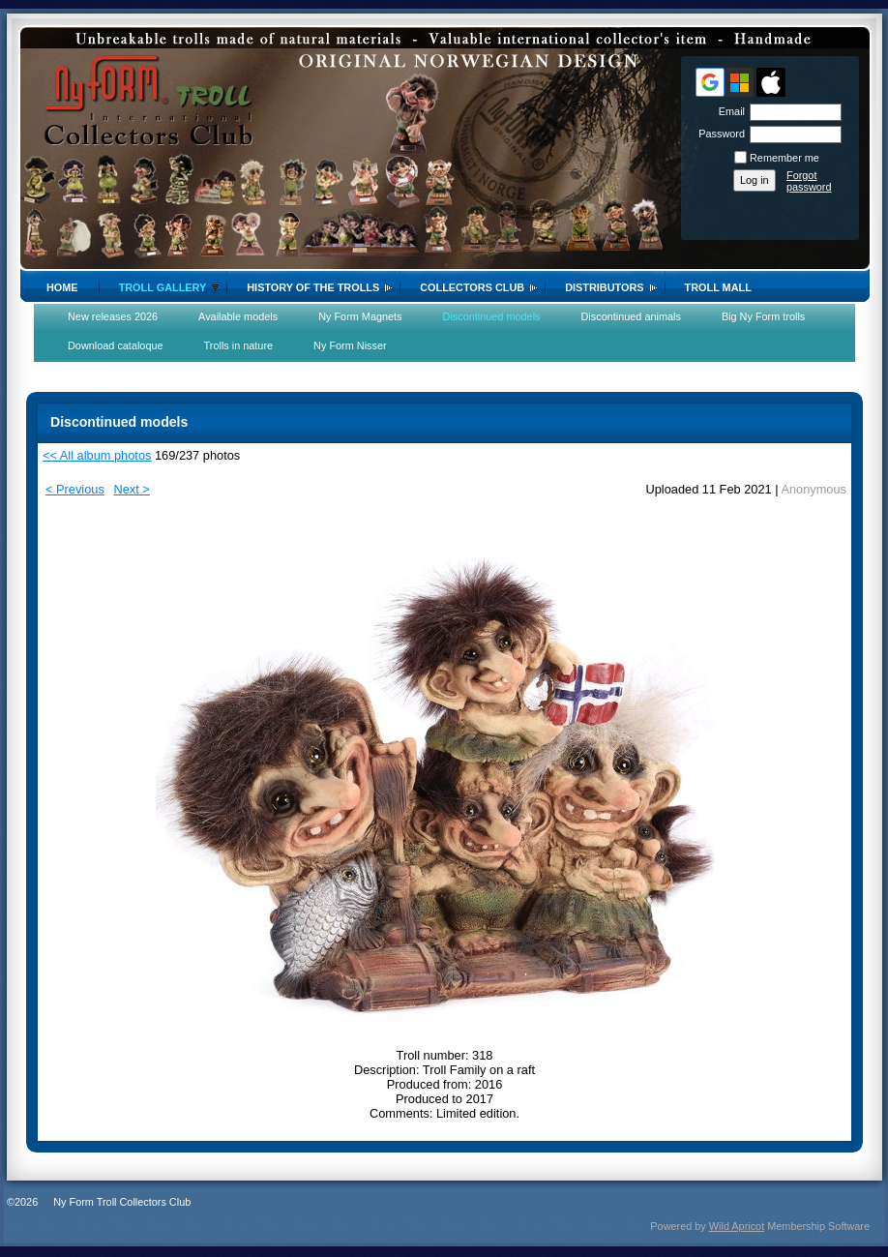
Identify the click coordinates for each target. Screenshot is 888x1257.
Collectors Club (472, 287)
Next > (131, 489)
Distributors (604, 287)
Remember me (784, 158)
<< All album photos (97, 455)
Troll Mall (718, 287)
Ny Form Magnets (359, 316)
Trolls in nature (239, 345)
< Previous (74, 489)
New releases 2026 (113, 316)
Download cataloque (115, 345)
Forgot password (809, 181)
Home (62, 287)
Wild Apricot (736, 1226)
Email (728, 111)
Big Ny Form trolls (763, 316)
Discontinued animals (631, 316)
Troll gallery (163, 287)
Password (718, 133)
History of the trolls (313, 287)
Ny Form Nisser (350, 345)
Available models (238, 316)
